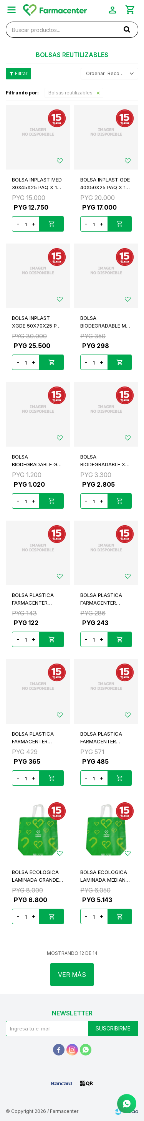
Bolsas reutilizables (70, 93)
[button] (126, 29)
